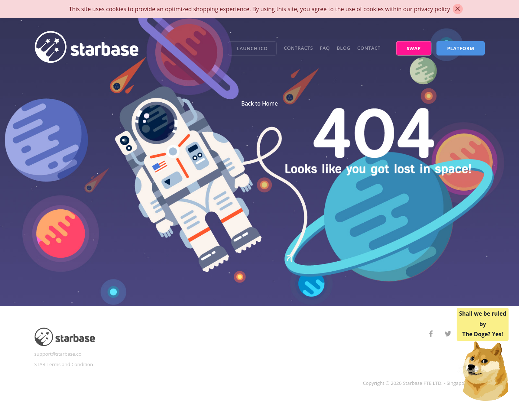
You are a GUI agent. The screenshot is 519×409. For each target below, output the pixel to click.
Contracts (298, 48)
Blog (343, 48)
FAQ (325, 48)
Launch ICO (252, 48)
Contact (369, 48)
